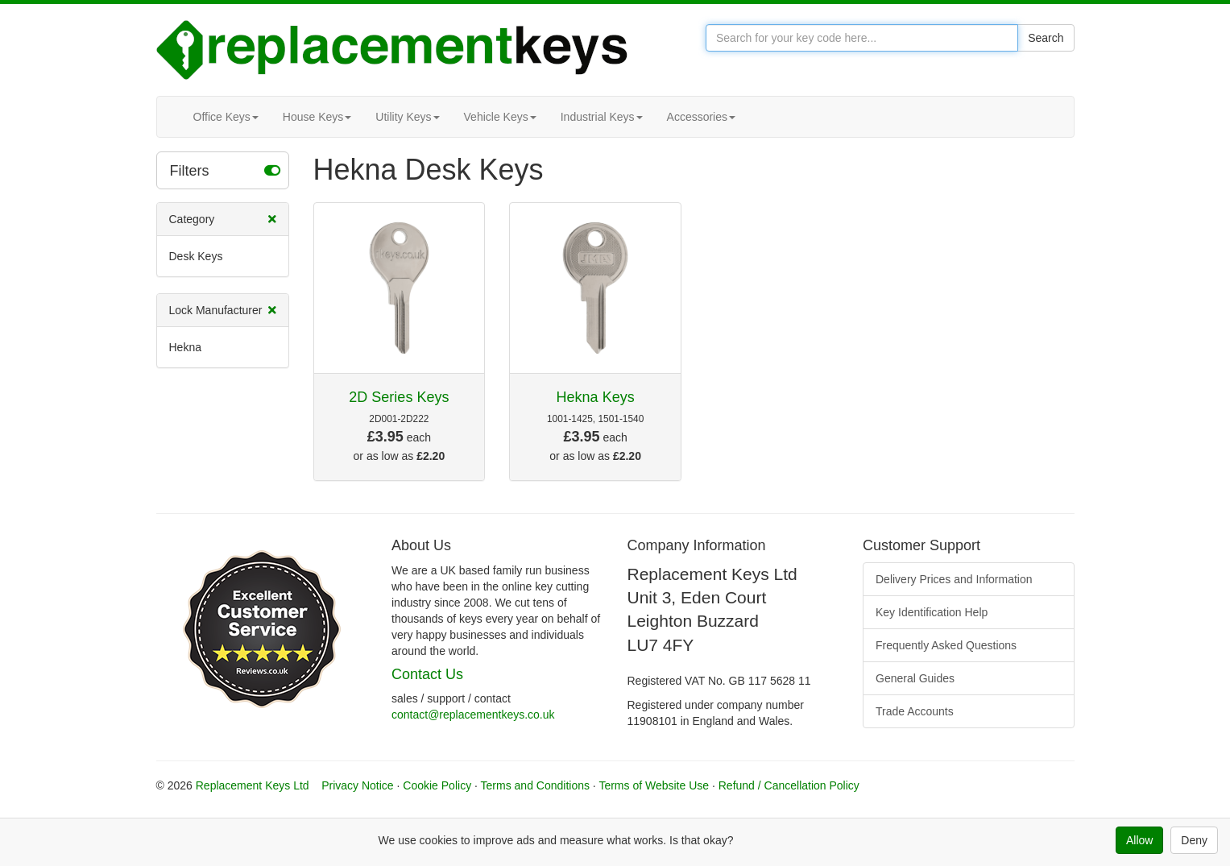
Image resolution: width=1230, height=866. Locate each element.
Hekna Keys (596, 397)
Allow (1139, 840)
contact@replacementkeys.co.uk (473, 714)
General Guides (915, 678)
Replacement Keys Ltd (252, 785)
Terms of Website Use (653, 785)
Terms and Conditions (535, 785)
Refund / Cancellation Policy (789, 785)
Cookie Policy (437, 785)
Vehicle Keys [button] (500, 116)
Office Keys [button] (226, 116)
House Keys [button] (317, 116)
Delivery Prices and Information (954, 579)
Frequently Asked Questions (946, 645)
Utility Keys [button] (407, 116)
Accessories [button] (701, 116)
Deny (1194, 840)
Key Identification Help (932, 612)
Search (1045, 37)
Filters (225, 170)
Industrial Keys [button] (602, 116)
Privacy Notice (357, 785)
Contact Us (427, 674)
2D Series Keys (399, 397)
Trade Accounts (915, 711)
